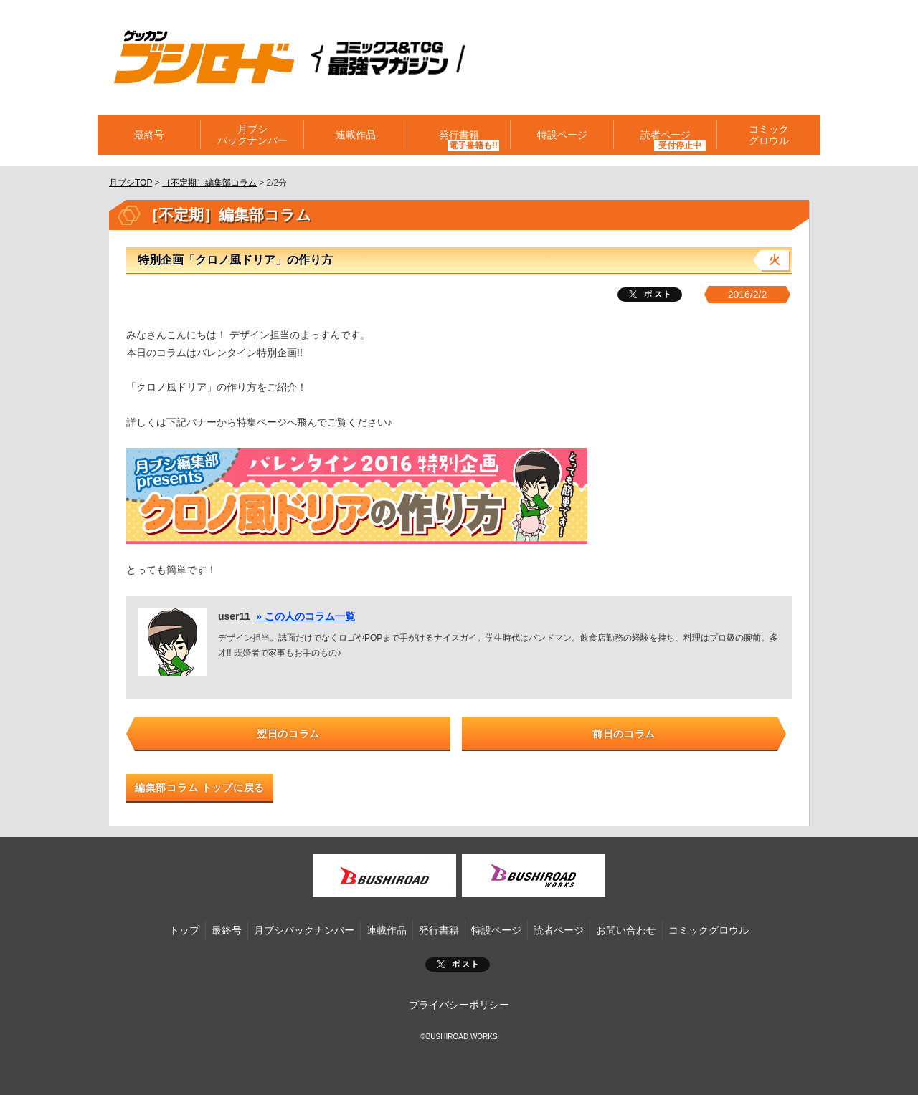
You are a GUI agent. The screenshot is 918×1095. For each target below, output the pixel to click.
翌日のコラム (288, 734)
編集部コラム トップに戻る (200, 787)
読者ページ (665, 134)
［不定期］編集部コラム (209, 183)
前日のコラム (624, 734)
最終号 (149, 134)
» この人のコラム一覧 (305, 616)
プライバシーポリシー (459, 1004)
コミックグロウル (769, 134)
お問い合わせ (626, 930)
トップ (184, 930)
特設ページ (562, 134)
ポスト (457, 964)
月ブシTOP (130, 183)
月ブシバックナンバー (252, 134)
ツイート (650, 294)
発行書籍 (459, 134)
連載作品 (356, 134)
